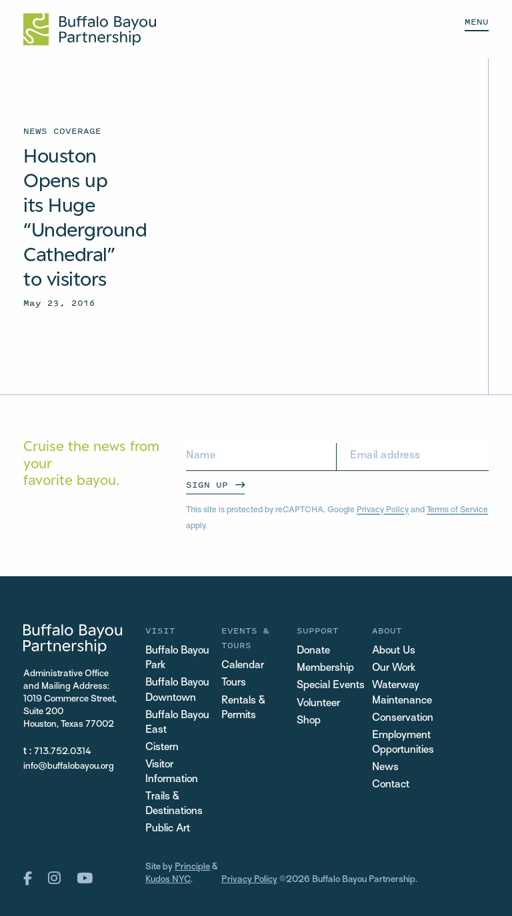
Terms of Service (457, 510)
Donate (313, 651)
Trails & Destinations (174, 804)
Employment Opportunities (403, 743)
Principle (192, 867)
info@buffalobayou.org (68, 766)
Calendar (242, 666)
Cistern (162, 748)
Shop (309, 721)
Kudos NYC (168, 879)
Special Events (331, 686)
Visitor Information (171, 772)
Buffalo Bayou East (177, 723)
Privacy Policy (383, 510)
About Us (393, 651)
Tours (233, 683)
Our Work (393, 669)
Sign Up (207, 484)
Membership (325, 669)
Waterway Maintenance (402, 693)
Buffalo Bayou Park (177, 658)
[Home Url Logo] (89, 29)
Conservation (402, 718)
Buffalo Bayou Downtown (177, 690)
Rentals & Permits (243, 708)
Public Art (167, 829)
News (385, 768)
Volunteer (318, 704)
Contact (390, 785)
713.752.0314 (62, 751)
